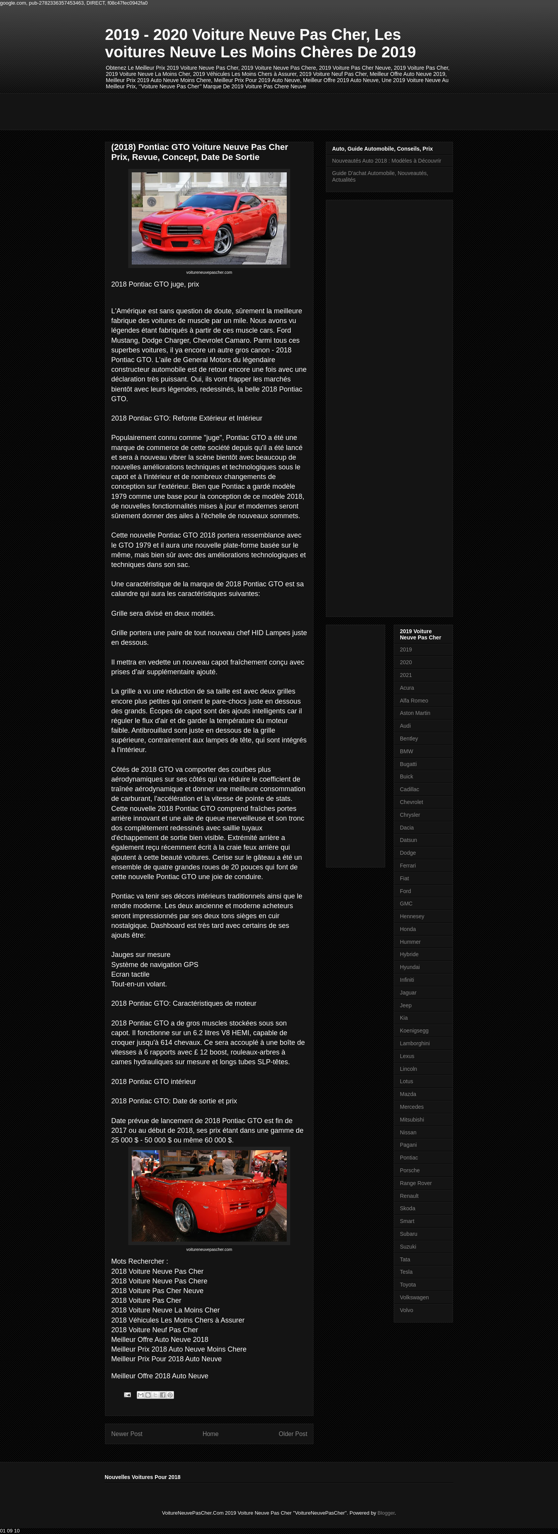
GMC (406, 903)
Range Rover (416, 1183)
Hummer (410, 942)
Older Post (293, 1434)
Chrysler (410, 815)
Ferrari (408, 865)
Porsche (410, 1170)
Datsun (408, 840)
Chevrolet (411, 802)
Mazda (408, 1094)
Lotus (406, 1081)
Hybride (409, 954)
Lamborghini (415, 1043)
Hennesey (412, 916)
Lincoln (408, 1069)
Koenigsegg (414, 1030)
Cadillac (409, 789)
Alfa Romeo (414, 700)
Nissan (408, 1132)
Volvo (406, 1310)
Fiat (404, 878)
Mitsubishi (412, 1120)
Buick (406, 776)
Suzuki (408, 1247)
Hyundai (410, 967)
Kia (404, 1018)
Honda (408, 929)
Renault (409, 1196)
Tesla (406, 1272)
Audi (405, 726)
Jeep (406, 1005)
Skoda (407, 1208)
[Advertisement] (246, 110)
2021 (406, 675)
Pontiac (409, 1157)
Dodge (408, 853)
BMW (406, 751)
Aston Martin (415, 713)
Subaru (408, 1234)
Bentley (409, 738)
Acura (407, 688)
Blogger (385, 1513)
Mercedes (412, 1107)
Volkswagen (414, 1297)
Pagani (408, 1145)
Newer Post (127, 1434)
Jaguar (408, 992)
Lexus (407, 1056)
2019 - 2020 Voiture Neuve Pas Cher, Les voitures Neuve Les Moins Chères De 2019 (260, 43)
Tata (405, 1259)
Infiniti (407, 980)
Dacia (407, 828)
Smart (407, 1221)
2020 (406, 662)
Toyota (408, 1284)
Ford (405, 891)
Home (211, 1434)
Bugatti (408, 764)
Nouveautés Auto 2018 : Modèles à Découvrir (386, 161)
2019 (406, 649)
